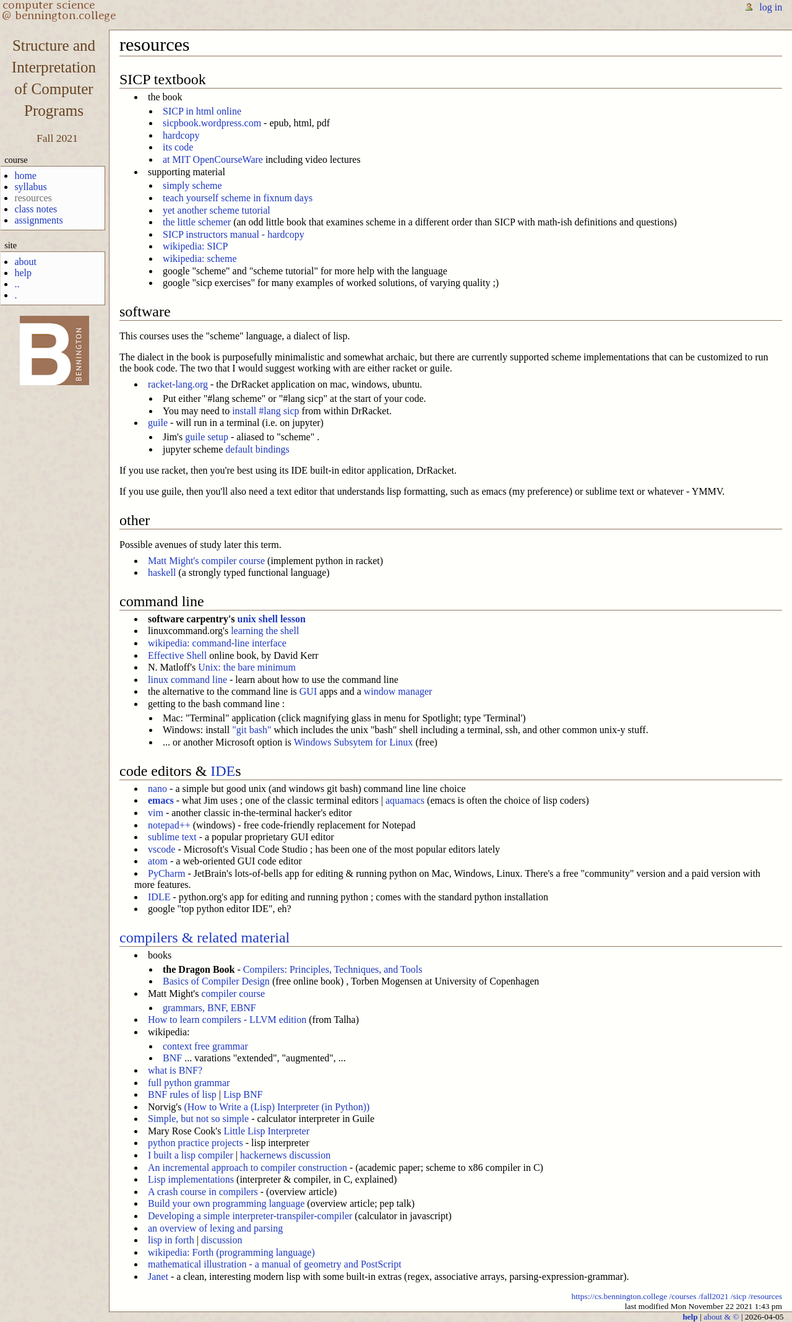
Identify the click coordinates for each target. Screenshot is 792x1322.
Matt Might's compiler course (206, 560)
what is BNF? (175, 1070)
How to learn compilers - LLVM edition (227, 1019)
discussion (222, 1240)
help (23, 272)
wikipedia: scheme (200, 258)
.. (16, 284)
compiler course (233, 993)
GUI (308, 691)
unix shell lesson (272, 619)
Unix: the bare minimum (247, 667)
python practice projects (195, 1142)
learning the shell (265, 630)
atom (158, 861)
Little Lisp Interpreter (266, 1131)
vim (155, 812)
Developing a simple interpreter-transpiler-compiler (250, 1216)
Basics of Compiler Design (216, 981)
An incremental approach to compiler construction (247, 1167)
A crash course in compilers (203, 1191)
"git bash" (251, 729)
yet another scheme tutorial (216, 210)
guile (158, 422)
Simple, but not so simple (198, 1118)
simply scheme (192, 185)
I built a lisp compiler (190, 1155)
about (25, 261)
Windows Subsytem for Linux (353, 742)
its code (178, 147)
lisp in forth (171, 1240)
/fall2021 (714, 1296)
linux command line (187, 679)
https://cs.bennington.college (620, 1296)
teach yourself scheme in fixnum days (237, 198)
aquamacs (404, 800)
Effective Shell (177, 655)
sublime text (172, 837)
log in (770, 7)
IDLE (159, 897)
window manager (398, 691)
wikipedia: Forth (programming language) (231, 1252)
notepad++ (169, 825)
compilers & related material (204, 937)
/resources (765, 1296)
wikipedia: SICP (195, 246)
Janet (158, 1276)
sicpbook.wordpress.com (212, 123)
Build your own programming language (226, 1203)
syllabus (30, 186)
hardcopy (181, 135)
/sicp (738, 1296)
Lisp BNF (243, 1094)
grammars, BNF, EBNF (209, 1007)
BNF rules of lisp (182, 1094)
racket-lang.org (178, 384)
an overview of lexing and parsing (215, 1228)
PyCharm (166, 873)
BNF (172, 1058)
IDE (222, 771)
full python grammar (189, 1082)
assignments (38, 220)
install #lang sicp (265, 411)
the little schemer (197, 222)
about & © (721, 1316)
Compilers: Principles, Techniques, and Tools (333, 969)
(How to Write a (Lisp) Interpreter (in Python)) (276, 1107)
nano (157, 788)
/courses (682, 1296)
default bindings (257, 449)
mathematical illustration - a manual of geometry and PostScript (275, 1264)
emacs (161, 800)
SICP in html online (202, 111)
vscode (161, 849)
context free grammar (205, 1046)
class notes (35, 209)
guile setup (206, 437)
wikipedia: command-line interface (217, 643)
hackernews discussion (285, 1155)
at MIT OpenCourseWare (213, 159)
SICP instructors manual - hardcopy (233, 234)
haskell (162, 572)
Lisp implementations (191, 1179)
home (25, 175)
